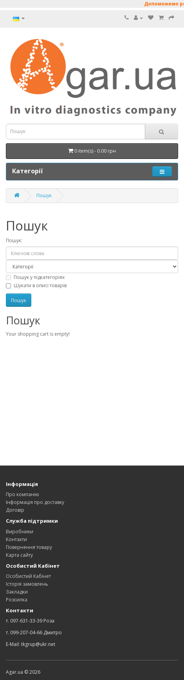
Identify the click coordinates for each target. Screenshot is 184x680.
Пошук (44, 195)
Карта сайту (19, 555)
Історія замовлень (27, 584)
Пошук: (14, 240)
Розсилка (16, 599)
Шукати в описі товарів (36, 285)
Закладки (17, 591)
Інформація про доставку (35, 502)
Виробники (19, 531)
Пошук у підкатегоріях (35, 277)
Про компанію (22, 494)
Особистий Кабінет (28, 576)
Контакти (16, 539)
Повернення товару (29, 547)
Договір (15, 510)
